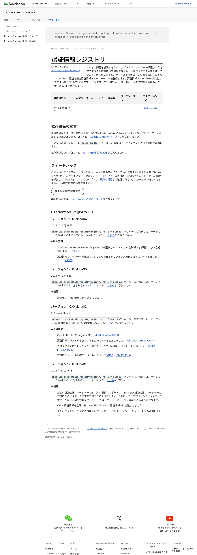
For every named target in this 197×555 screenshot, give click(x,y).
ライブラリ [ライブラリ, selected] (54, 19)
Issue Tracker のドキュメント (87, 199)
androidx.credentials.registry (65, 70)
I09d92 (152, 346)
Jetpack (30, 12)
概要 (6, 19)
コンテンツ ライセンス (97, 428)
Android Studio (183, 3)
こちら (111, 235)
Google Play (109, 3)
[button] (20, 26)
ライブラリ (105, 48)
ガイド (20, 19)
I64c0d (132, 340)
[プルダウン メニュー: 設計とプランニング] (79, 3)
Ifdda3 (97, 335)
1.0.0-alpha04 (150, 108)
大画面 (99, 548)
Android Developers (60, 48)
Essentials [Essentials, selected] (37, 3)
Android (49, 548)
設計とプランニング (65, 3)
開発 (89, 3)
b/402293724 (64, 349)
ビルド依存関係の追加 (95, 152)
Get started (12, 12)
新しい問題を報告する (67, 191)
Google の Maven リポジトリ (106, 136)
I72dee (75, 251)
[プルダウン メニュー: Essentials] (47, 3)
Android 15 (126, 548)
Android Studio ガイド (157, 551)
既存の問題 (106, 179)
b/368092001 (146, 340)
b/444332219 (123, 355)
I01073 (68, 260)
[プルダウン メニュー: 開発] (95, 3)
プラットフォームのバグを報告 (182, 550)
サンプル (36, 19)
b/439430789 (110, 335)
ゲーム (73, 548)
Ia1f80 (109, 355)
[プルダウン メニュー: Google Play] (120, 3)
